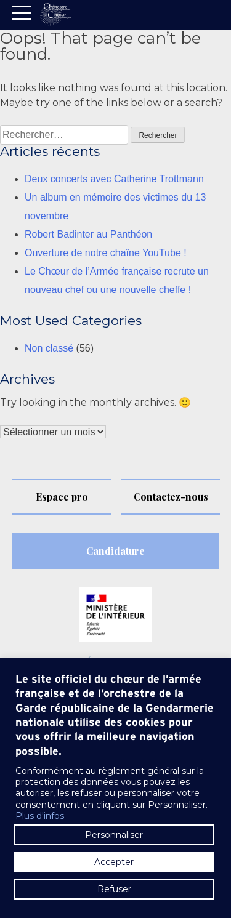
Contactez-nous (171, 496)
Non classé (49, 348)
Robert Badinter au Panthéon (88, 234)
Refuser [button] (114, 889)
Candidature (115, 550)
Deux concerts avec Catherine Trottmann (114, 179)
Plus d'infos (39, 815)
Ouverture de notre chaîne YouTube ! (106, 253)
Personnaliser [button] (114, 834)
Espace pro (62, 496)
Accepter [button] (114, 862)
